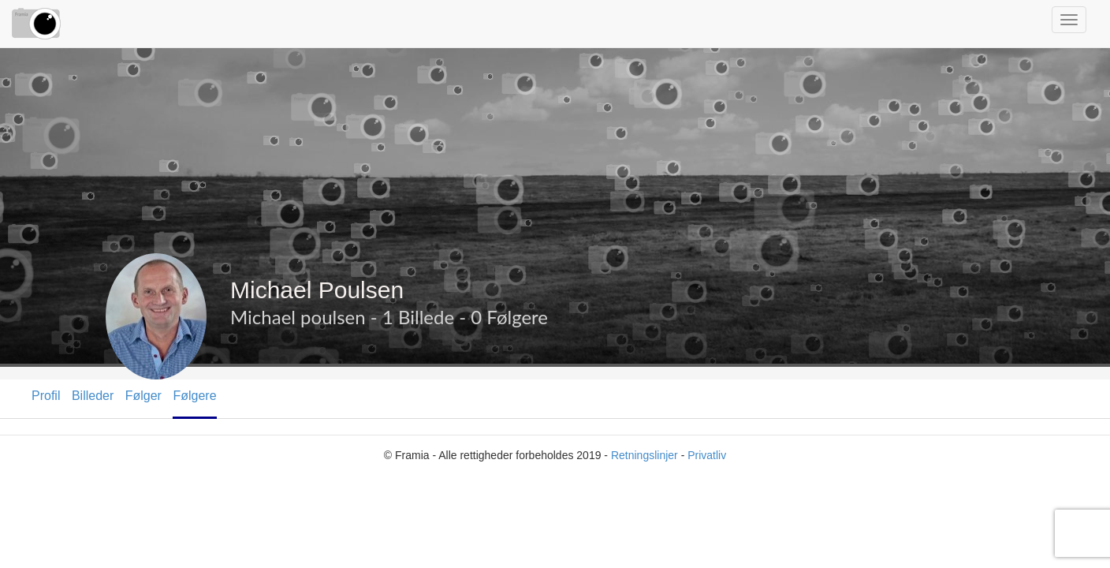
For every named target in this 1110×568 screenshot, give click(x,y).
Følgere (194, 395)
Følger (143, 395)
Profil (46, 395)
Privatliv (706, 455)
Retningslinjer (644, 455)
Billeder (93, 395)
